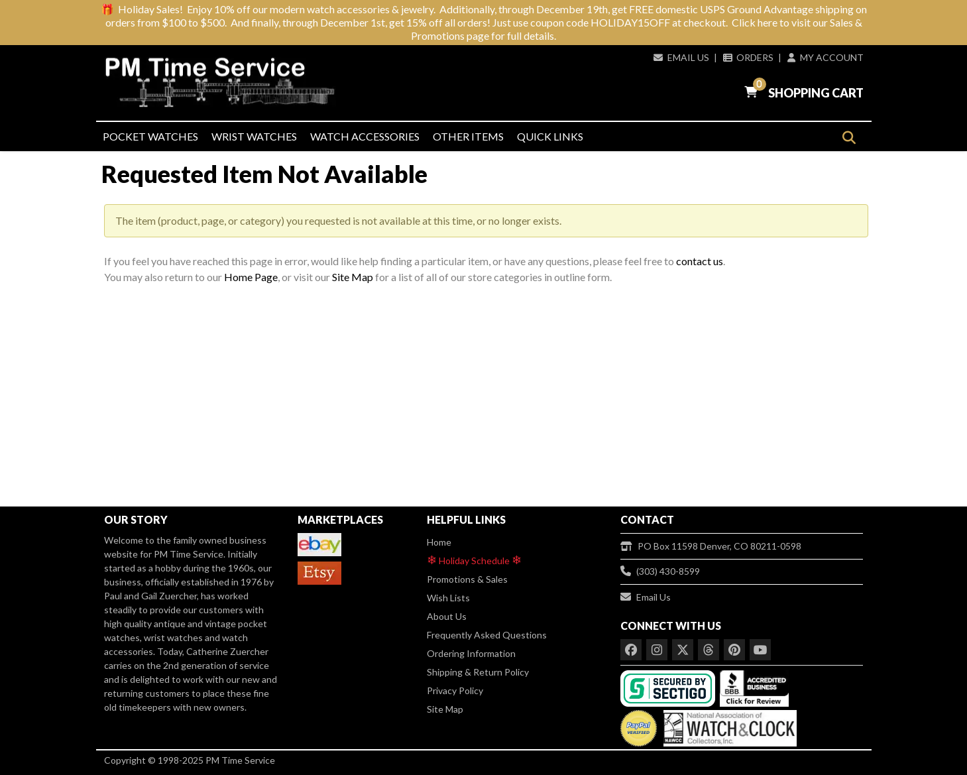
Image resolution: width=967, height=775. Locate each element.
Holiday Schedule (474, 560)
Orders (748, 57)
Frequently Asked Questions (487, 634)
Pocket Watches (150, 136)
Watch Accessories (365, 136)
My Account (825, 57)
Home (439, 542)
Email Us (681, 57)
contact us (699, 261)
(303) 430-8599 (660, 571)
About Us (447, 616)
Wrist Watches (254, 136)
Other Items (468, 136)
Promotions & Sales (467, 579)
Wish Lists (448, 597)
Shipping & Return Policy (478, 672)
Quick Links (550, 136)
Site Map (352, 276)
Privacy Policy (455, 690)
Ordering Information (471, 653)
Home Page (251, 276)
